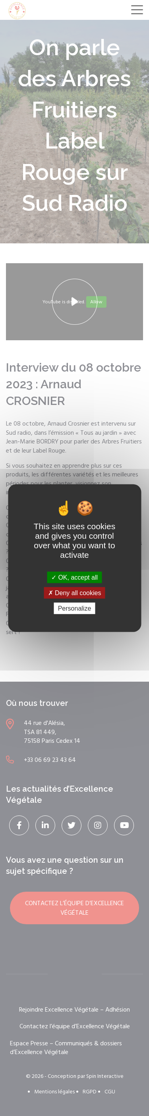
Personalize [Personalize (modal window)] (74, 608)
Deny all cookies (74, 592)
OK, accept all (74, 577)
